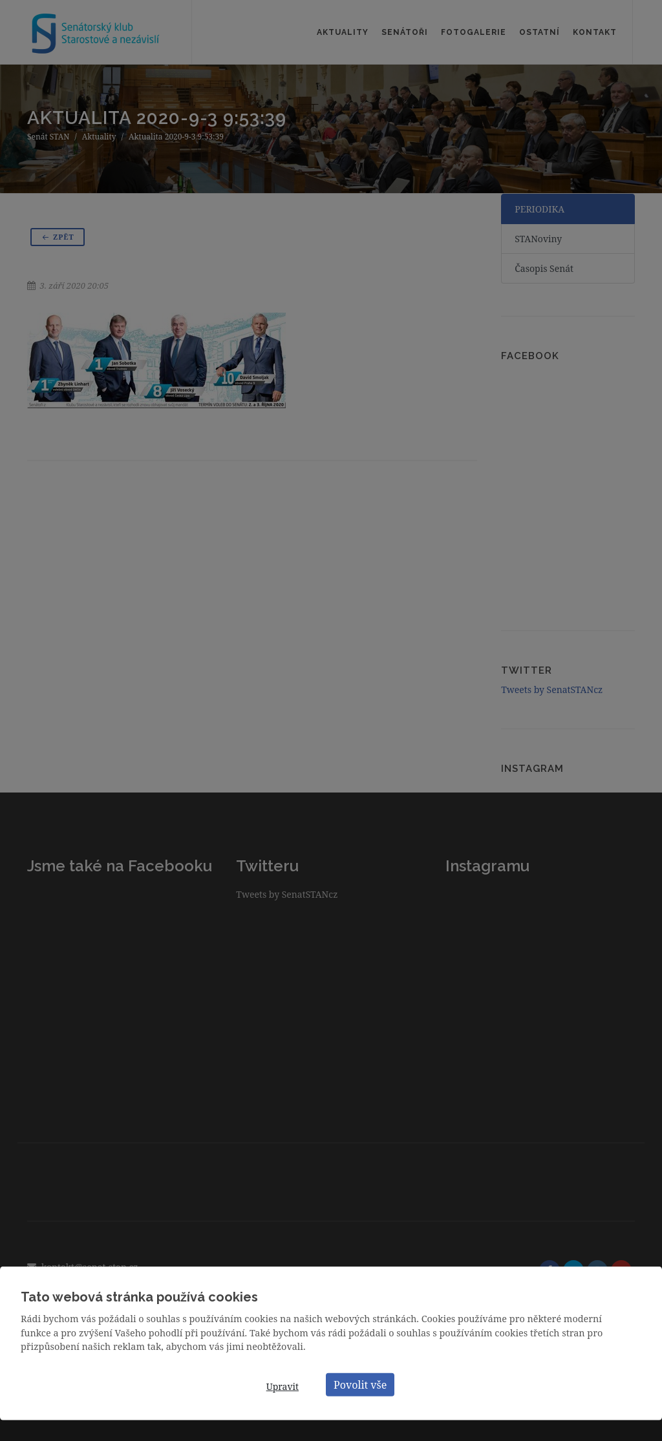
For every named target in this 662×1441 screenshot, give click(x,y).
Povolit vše (360, 1384)
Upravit (282, 1386)
